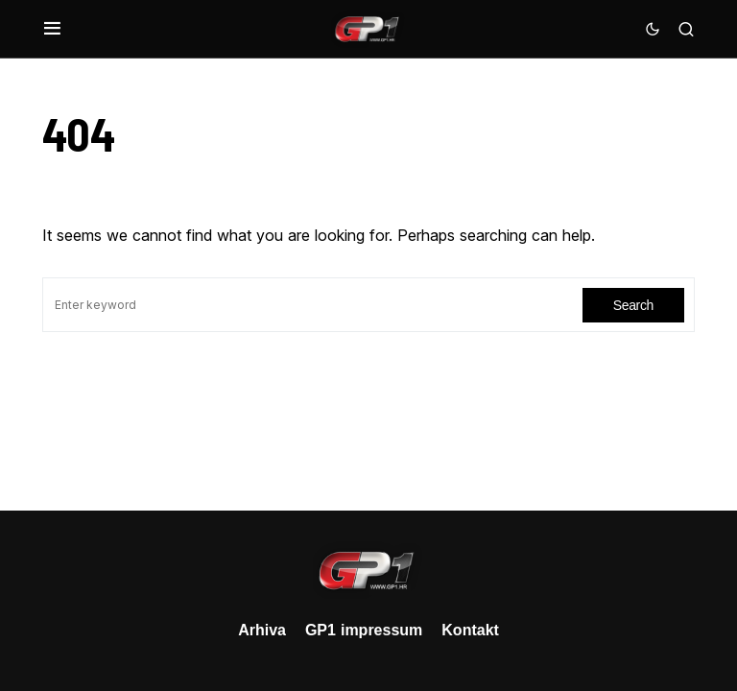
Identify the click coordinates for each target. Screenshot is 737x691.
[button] (52, 28)
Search (633, 305)
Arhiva (262, 629)
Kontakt (470, 629)
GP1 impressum (363, 629)
